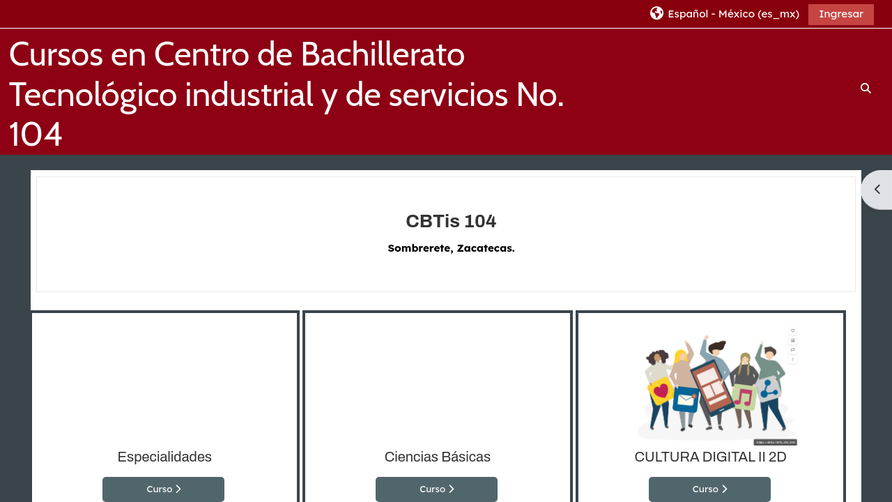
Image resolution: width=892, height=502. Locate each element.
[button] (723, 13)
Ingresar (841, 13)
